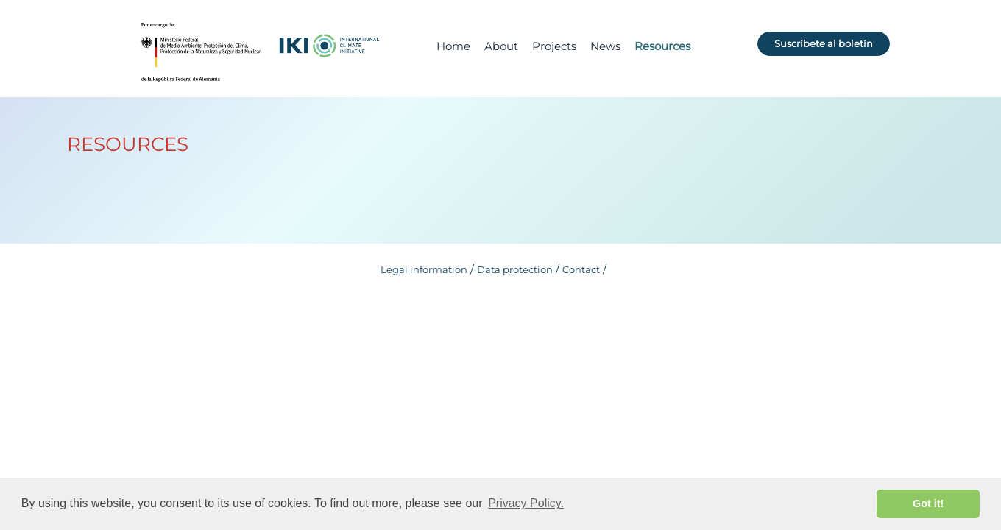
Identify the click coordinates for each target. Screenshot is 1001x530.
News (605, 46)
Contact (581, 269)
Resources (662, 46)
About (501, 46)
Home (453, 46)
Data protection (515, 269)
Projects (554, 46)
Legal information (424, 269)
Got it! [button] (928, 503)
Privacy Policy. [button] (526, 503)
